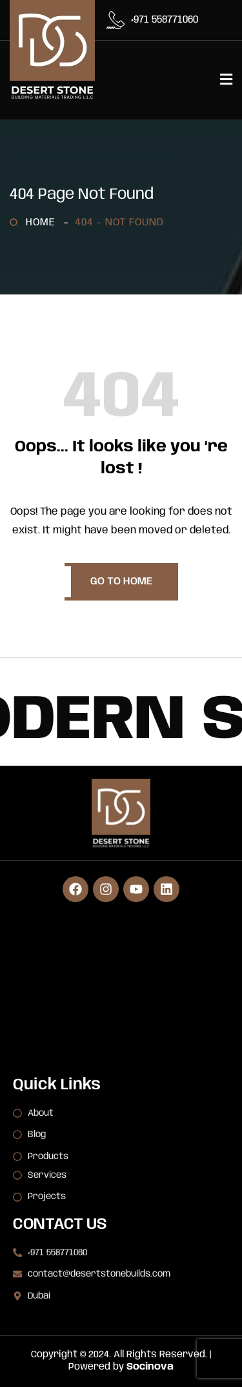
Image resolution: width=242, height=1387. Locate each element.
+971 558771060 (164, 20)
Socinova (150, 1367)
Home (44, 222)
